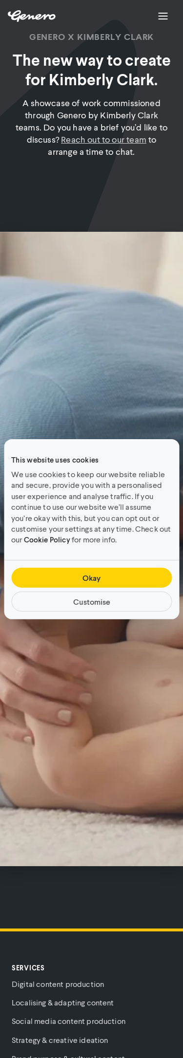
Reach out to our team (103, 139)
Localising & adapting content (63, 1002)
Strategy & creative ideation (60, 1039)
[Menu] (163, 16)
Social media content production (68, 1020)
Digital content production (58, 983)
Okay (91, 577)
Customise (91, 601)
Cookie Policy (47, 539)
